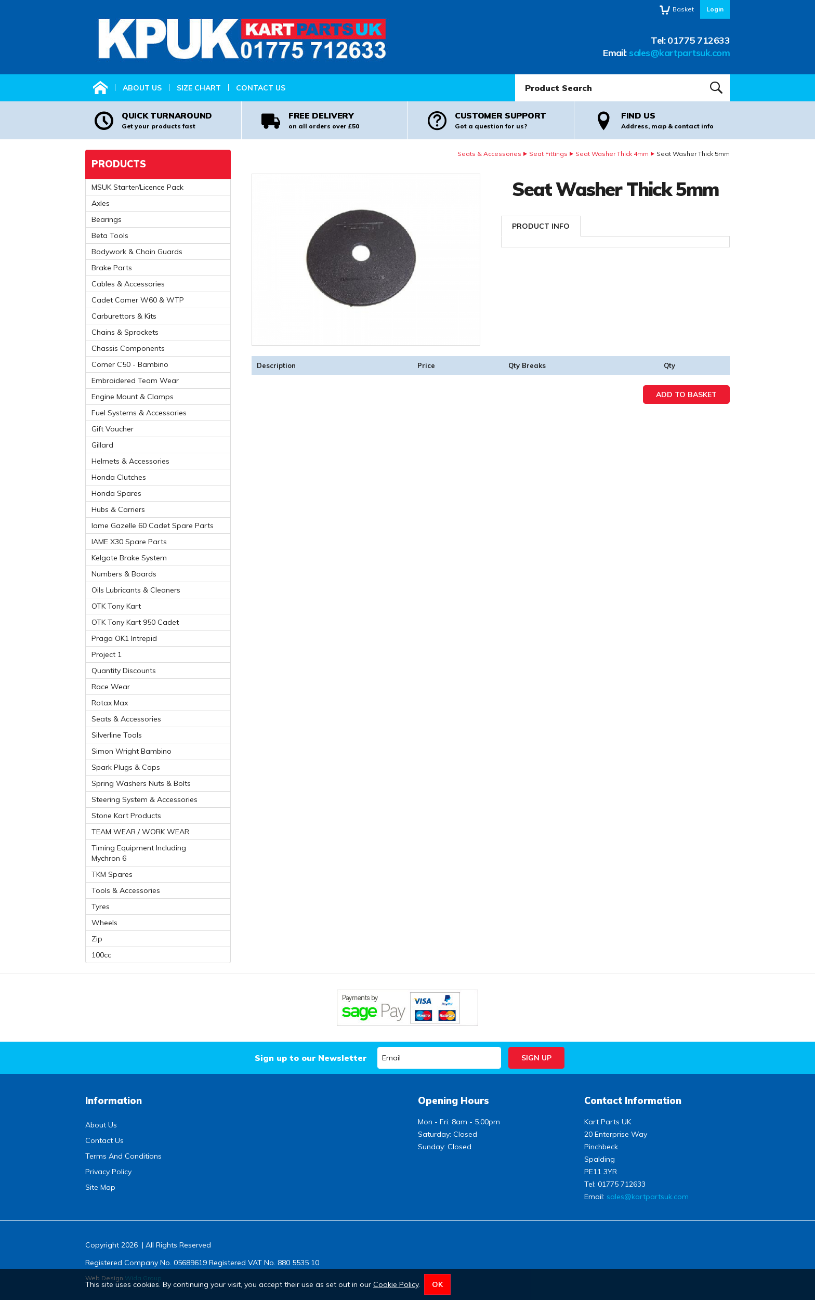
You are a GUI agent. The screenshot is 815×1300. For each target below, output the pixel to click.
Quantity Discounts (123, 670)
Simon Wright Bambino (131, 751)
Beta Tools (109, 235)
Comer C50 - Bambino (129, 364)
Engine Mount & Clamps (132, 396)
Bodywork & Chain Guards (136, 251)
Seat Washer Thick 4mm (612, 153)
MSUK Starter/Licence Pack (137, 187)
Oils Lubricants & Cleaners (135, 590)
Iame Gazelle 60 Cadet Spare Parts (152, 525)
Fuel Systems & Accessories (139, 412)
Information (113, 1101)
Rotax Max (109, 702)
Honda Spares (116, 493)
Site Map (100, 1187)
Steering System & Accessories (144, 799)
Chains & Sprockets (125, 332)
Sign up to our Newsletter (310, 1058)
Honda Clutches (118, 477)
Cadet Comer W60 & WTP (137, 300)
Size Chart (199, 88)
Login (715, 9)
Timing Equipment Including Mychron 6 (138, 853)
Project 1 (106, 654)
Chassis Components (128, 348)
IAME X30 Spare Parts (129, 541)
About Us (142, 88)
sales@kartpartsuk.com (679, 53)
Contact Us (260, 88)
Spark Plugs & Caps (125, 767)
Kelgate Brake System (129, 557)
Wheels (104, 922)
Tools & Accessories (125, 890)
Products (118, 164)
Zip (96, 938)
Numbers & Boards (123, 574)
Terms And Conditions (123, 1156)
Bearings (106, 219)
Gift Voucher (112, 429)
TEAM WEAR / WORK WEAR (140, 831)
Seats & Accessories (489, 153)
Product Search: (515, 74)
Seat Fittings (548, 153)
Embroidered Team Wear (135, 380)
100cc (101, 955)
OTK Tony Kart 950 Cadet (135, 622)
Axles (100, 203)
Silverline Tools (116, 735)
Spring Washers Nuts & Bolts (141, 783)
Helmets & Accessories (130, 461)
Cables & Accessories (128, 283)
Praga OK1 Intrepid (124, 638)
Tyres (100, 906)
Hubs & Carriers (118, 509)
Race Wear (110, 686)
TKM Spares (112, 874)
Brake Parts (111, 267)
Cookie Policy (395, 1284)
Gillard (102, 445)
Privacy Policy (108, 1171)
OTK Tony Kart (116, 606)
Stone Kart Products (126, 815)
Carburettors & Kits (123, 316)
